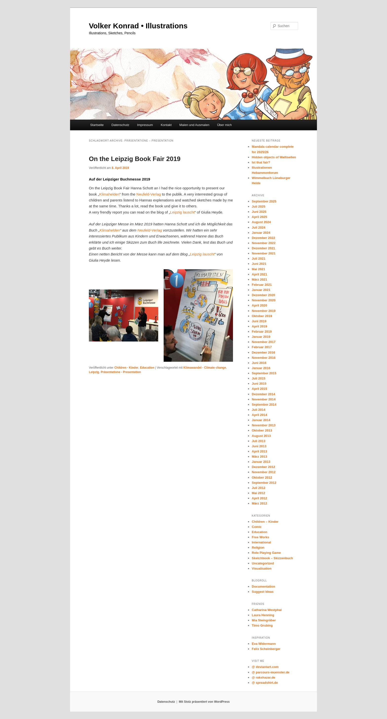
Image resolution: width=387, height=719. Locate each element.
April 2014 (259, 415)
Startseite (97, 125)
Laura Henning (263, 615)
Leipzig (94, 372)
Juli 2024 (258, 227)
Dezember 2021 (263, 248)
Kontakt (166, 125)
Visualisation (261, 568)
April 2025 (259, 217)
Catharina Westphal (267, 610)
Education (147, 367)
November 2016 (263, 358)
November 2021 (263, 253)
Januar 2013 (261, 462)
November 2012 (263, 472)
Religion (258, 547)
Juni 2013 (259, 446)
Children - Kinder (126, 367)
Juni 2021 (259, 264)
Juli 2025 (258, 206)
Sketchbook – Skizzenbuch (272, 558)
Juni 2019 (259, 321)
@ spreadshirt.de (265, 682)
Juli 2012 (258, 488)
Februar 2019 (262, 331)
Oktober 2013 (262, 430)
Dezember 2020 (263, 295)
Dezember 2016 (263, 352)
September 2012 (264, 483)
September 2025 (264, 201)
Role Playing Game (266, 553)
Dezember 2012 (263, 467)
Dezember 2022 (263, 238)
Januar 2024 (261, 232)
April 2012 (259, 498)
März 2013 (259, 456)
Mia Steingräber (264, 620)
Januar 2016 (261, 368)
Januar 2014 (261, 420)
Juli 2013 (258, 441)
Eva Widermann (264, 644)
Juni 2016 (259, 363)
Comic (257, 527)
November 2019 (263, 311)
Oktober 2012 (262, 477)
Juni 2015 (259, 383)
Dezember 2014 (263, 394)
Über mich (224, 125)
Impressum (145, 125)
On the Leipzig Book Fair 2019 (134, 158)
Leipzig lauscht (182, 212)
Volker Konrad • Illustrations (138, 26)
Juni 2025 (259, 212)
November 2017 (263, 342)
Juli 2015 (258, 378)
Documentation (263, 586)
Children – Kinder (265, 521)
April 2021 (259, 274)
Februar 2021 (262, 285)
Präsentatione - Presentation (121, 372)
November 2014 (263, 399)
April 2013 (259, 451)
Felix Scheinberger (266, 649)
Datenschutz (120, 125)
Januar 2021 (261, 290)
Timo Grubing (262, 625)
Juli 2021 (258, 258)
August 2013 (261, 436)
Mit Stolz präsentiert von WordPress (204, 701)
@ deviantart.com (265, 667)
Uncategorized (263, 563)
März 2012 (259, 503)
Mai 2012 (258, 493)
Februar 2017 (262, 347)
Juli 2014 (258, 410)
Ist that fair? (261, 162)
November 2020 (263, 300)
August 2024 (261, 222)
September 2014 (264, 404)
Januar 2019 (261, 337)
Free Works (260, 537)
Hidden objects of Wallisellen (274, 157)
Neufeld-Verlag (148, 194)
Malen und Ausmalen (194, 125)
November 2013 (263, 425)
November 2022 (263, 243)
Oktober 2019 (262, 316)
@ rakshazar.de (263, 677)
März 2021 (259, 279)
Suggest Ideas (262, 591)
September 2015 (264, 373)
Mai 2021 (258, 269)
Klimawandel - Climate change (204, 367)
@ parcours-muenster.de (271, 672)
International (261, 542)
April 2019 (259, 326)
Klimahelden (109, 194)
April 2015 (259, 389)
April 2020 (259, 305)
